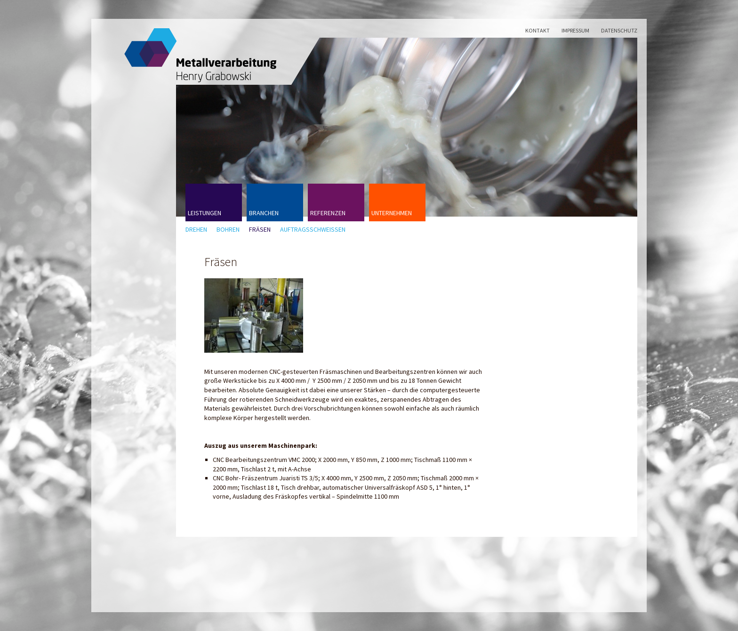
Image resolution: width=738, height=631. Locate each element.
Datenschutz (619, 30)
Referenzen (327, 213)
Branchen (264, 213)
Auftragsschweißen (312, 229)
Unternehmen (391, 213)
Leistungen (204, 213)
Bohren (228, 229)
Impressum (575, 30)
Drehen (196, 229)
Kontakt (537, 30)
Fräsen (260, 229)
